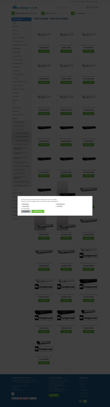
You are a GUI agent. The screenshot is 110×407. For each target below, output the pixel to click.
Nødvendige (25, 204)
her (58, 201)
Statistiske (59, 206)
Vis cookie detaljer (25, 208)
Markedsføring (61, 204)
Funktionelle (25, 206)
